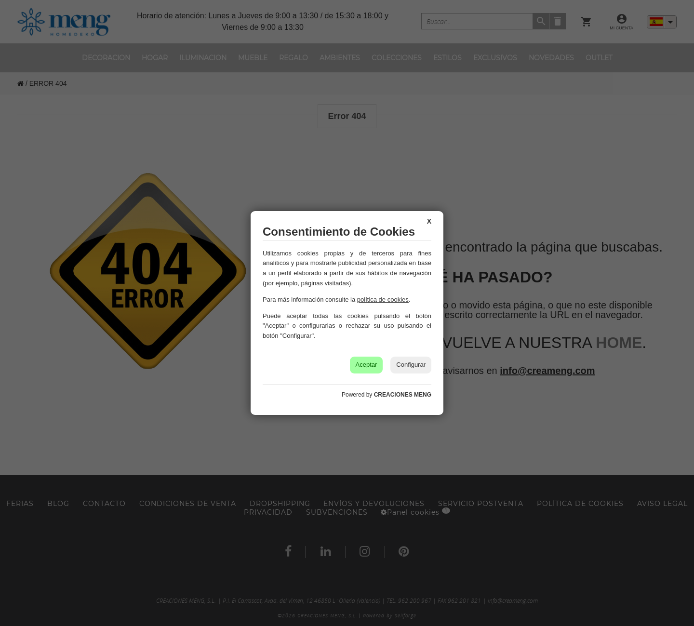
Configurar (411, 364)
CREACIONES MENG (402, 394)
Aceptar (366, 364)
